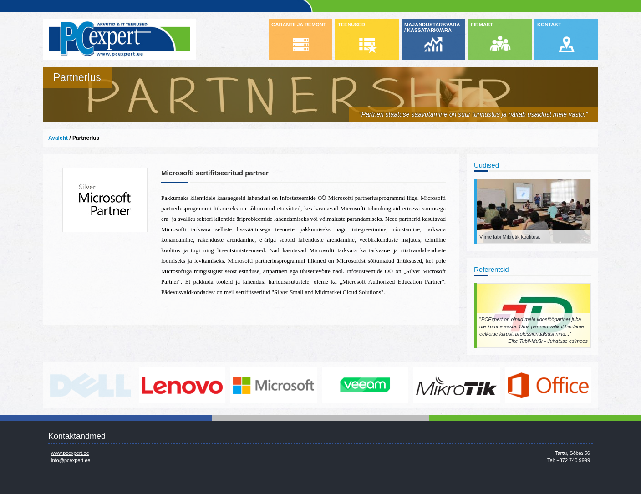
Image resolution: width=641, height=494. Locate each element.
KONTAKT (549, 24)
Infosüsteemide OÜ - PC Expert (119, 39)
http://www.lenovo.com (182, 385)
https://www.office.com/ (548, 385)
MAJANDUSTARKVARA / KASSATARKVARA (432, 27)
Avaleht (58, 138)
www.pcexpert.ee (70, 453)
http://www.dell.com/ (90, 385)
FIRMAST (482, 24)
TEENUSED (351, 24)
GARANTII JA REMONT (298, 24)
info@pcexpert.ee (70, 460)
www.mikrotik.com (456, 385)
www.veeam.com (365, 385)
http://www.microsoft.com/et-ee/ (273, 385)
